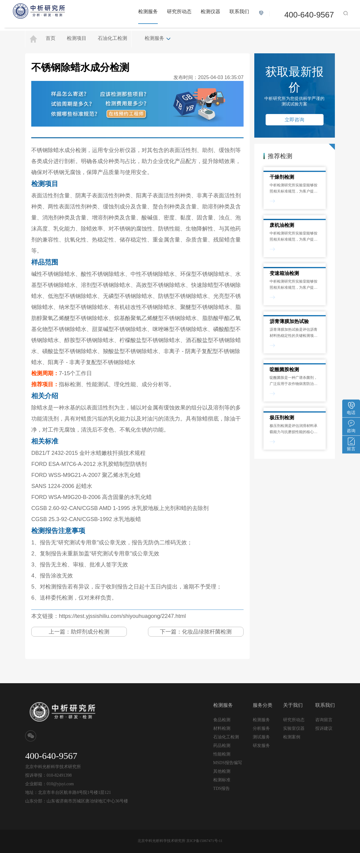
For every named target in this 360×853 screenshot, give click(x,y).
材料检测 (221, 728)
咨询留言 (323, 719)
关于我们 (293, 705)
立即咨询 (294, 119)
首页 (50, 38)
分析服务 (261, 728)
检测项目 (76, 38)
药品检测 (221, 745)
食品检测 (221, 720)
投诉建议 (323, 728)
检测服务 (148, 11)
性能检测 (221, 754)
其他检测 (221, 771)
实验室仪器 (294, 728)
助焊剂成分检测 (90, 632)
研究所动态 (179, 11)
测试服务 (261, 736)
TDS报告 (221, 788)
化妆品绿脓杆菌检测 (207, 632)
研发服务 (261, 745)
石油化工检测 (112, 38)
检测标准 (221, 780)
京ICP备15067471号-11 (204, 841)
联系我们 (239, 11)
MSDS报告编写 (227, 762)
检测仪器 (210, 11)
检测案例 (291, 737)
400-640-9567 (309, 14)
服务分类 (262, 705)
